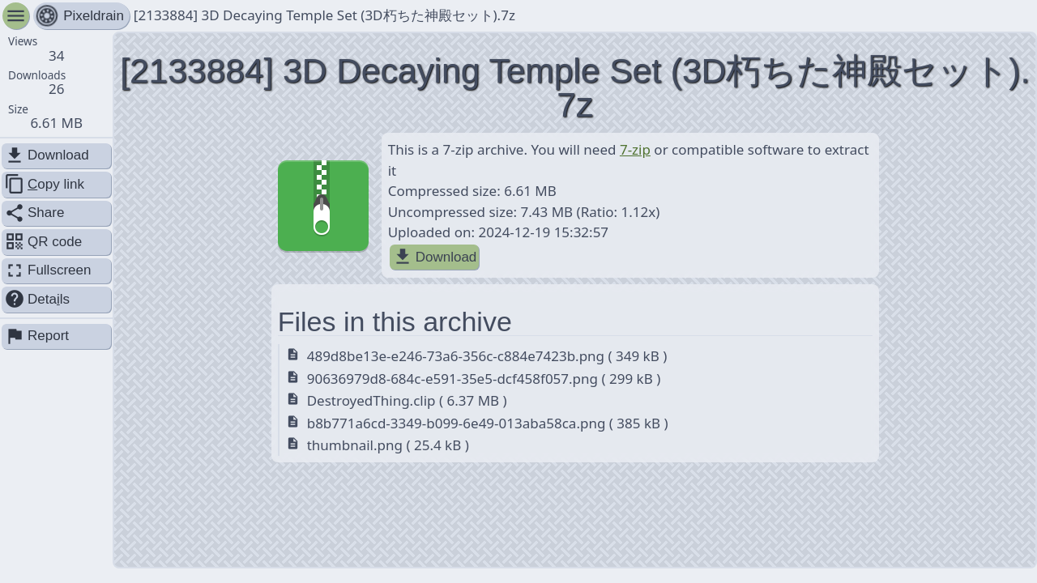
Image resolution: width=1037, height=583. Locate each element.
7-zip (635, 149)
